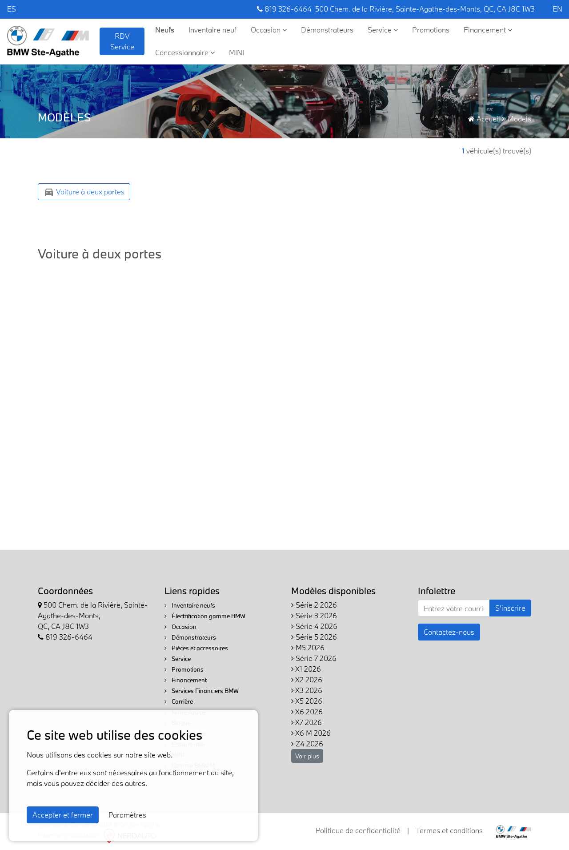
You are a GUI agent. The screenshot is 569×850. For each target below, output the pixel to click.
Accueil (484, 118)
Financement (488, 29)
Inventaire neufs (189, 605)
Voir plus (307, 756)
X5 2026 (306, 700)
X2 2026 (306, 679)
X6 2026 (307, 711)
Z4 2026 (307, 743)
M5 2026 (308, 647)
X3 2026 (306, 690)
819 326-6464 (284, 8)
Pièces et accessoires (196, 648)
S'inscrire (510, 607)
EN (557, 8)
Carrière (178, 701)
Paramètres (127, 814)
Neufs (164, 29)
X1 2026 (306, 668)
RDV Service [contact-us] (122, 41)
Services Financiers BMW (201, 691)
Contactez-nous (449, 631)
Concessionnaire (185, 52)
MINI (236, 52)
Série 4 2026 (314, 626)
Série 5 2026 (314, 636)
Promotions (430, 29)
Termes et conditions (449, 830)
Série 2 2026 (314, 604)
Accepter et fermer (62, 814)
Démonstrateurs (327, 29)
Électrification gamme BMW (204, 616)
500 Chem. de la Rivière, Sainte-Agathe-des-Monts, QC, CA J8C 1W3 (425, 8)
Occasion (269, 29)
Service (383, 29)
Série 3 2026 (314, 615)
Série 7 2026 (314, 658)
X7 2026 (306, 722)
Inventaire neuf (212, 29)
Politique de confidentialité (358, 830)
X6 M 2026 (311, 732)
